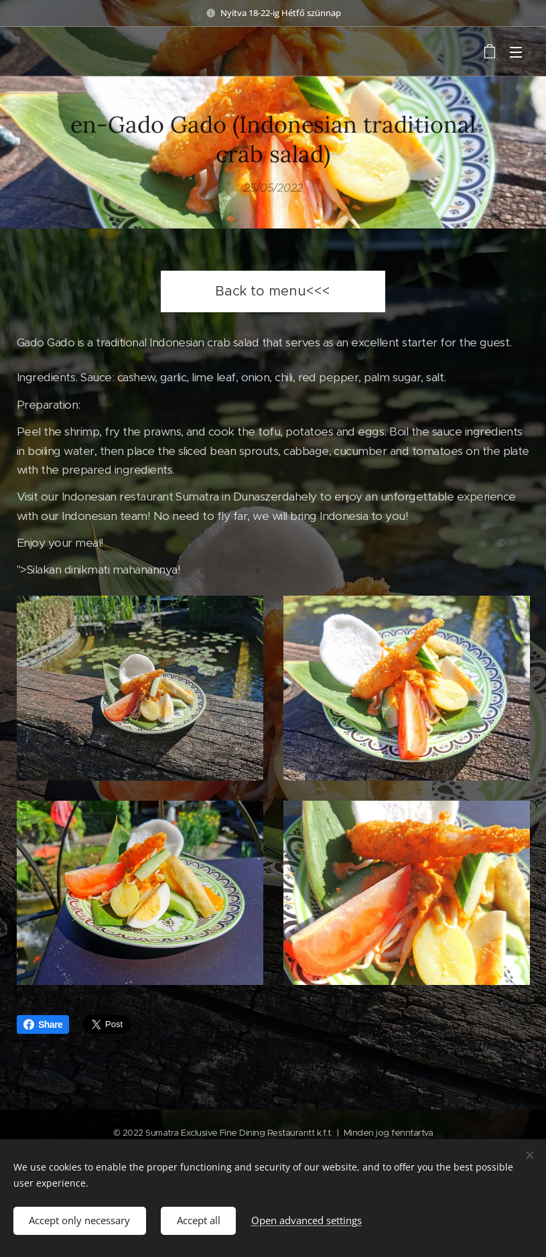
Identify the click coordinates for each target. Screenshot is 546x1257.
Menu (516, 52)
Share (42, 1024)
